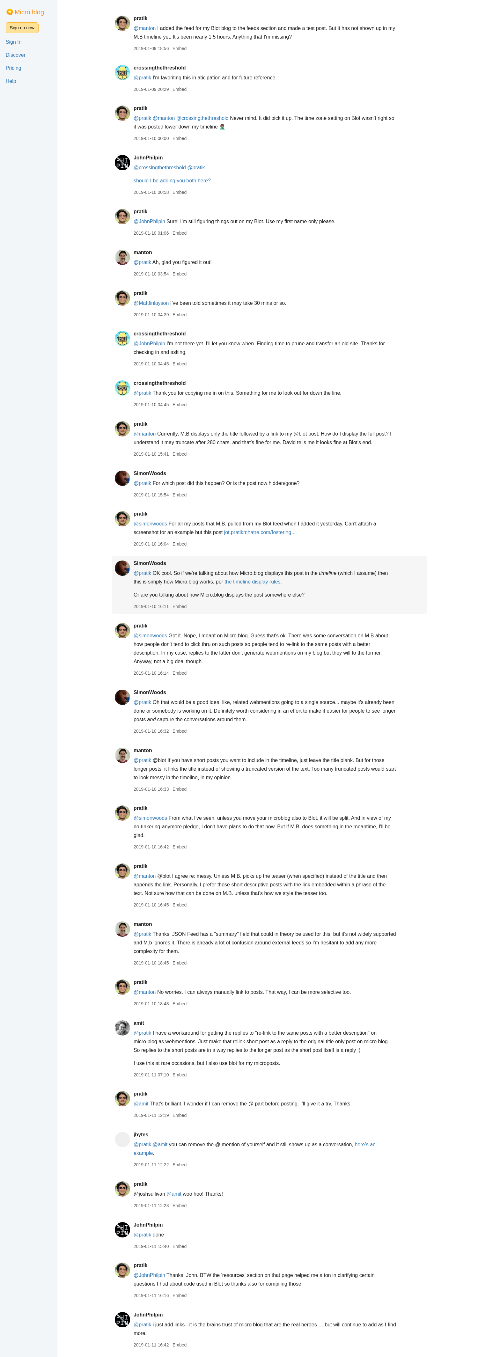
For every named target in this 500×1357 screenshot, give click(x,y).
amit (148, 1023)
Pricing (13, 68)
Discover (16, 55)
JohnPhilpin (157, 157)
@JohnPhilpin (158, 221)
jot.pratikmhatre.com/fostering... (269, 532)
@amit (150, 1103)
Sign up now (22, 27)
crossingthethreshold (169, 67)
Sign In (14, 42)
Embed (188, 48)
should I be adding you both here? (181, 180)
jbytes (150, 1134)
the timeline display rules (262, 581)
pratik (150, 18)
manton (152, 252)
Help (11, 81)
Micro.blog (29, 12)
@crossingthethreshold (211, 118)
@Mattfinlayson (160, 303)
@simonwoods (159, 523)
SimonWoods (159, 473)
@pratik (151, 77)
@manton (154, 28)
